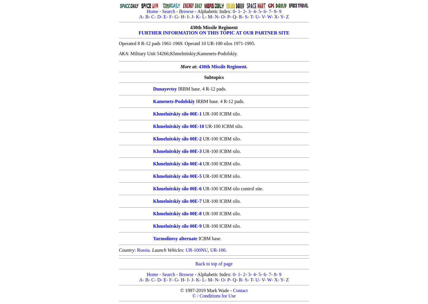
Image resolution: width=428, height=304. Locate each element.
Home (152, 11)
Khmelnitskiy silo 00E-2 (177, 138)
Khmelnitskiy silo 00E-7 (177, 201)
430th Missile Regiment (222, 66)
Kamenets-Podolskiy (174, 101)
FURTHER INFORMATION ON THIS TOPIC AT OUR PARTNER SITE (214, 32)
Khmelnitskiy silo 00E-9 (177, 226)
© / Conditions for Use (214, 295)
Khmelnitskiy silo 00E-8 (177, 213)
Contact (240, 290)
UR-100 (218, 250)
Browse (186, 11)
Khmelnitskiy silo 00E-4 (177, 163)
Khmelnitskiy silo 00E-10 (178, 126)
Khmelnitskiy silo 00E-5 (177, 176)
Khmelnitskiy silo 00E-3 (177, 151)
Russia (143, 250)
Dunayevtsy (165, 88)
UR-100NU (196, 250)
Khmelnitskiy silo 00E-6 (177, 188)
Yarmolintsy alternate (175, 238)
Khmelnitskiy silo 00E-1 (177, 113)
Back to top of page (213, 263)
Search (168, 11)
